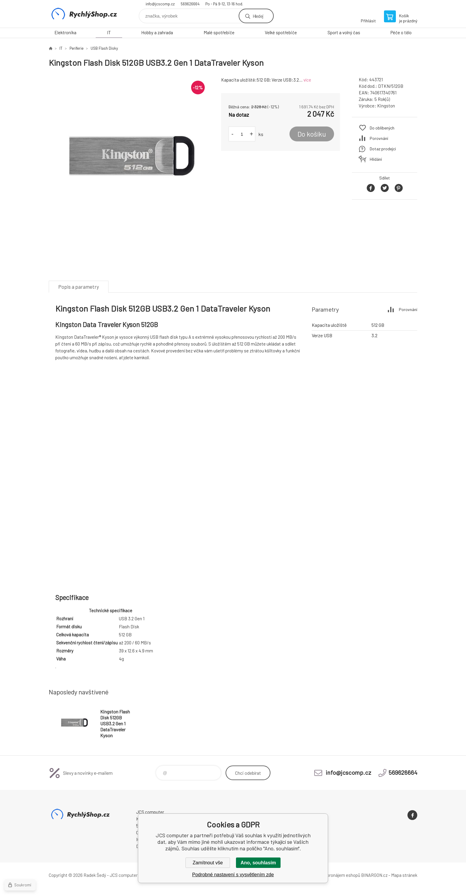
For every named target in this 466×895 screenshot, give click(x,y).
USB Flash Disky (104, 48)
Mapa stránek (404, 875)
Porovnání (379, 138)
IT (109, 32)
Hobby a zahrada (157, 32)
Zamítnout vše (208, 862)
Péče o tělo (401, 32)
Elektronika (65, 32)
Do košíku (311, 134)
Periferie (77, 48)
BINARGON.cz (374, 875)
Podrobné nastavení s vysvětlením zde (233, 874)
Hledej (258, 16)
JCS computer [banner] (84, 14)
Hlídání (376, 159)
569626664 (190, 3)
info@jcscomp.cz (160, 3)
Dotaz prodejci (383, 148)
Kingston (386, 105)
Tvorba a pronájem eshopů (335, 875)
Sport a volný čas (344, 32)
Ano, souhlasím (258, 862)
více (307, 79)
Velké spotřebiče (281, 32)
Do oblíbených (382, 127)
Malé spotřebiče (219, 32)
